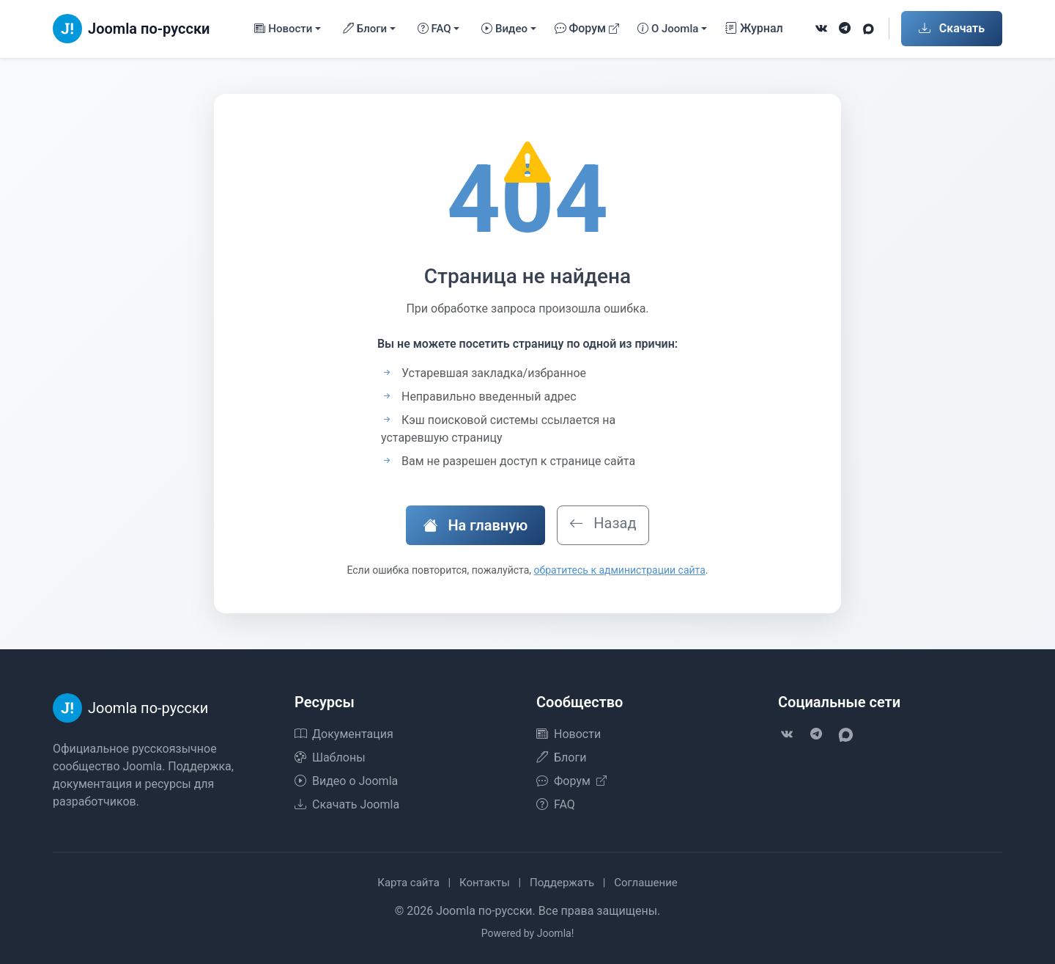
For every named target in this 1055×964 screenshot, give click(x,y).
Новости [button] (283, 29)
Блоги (561, 757)
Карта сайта (408, 882)
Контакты (484, 882)
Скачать (952, 28)
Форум (587, 28)
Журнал (754, 28)
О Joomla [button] (667, 29)
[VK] (821, 28)
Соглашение (646, 882)
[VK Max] (868, 28)
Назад (602, 523)
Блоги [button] (365, 29)
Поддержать (562, 882)
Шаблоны (330, 757)
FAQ (555, 804)
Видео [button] (504, 29)
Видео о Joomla (346, 781)
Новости (568, 734)
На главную (475, 525)
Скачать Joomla (347, 804)
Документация (344, 734)
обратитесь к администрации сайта (620, 570)
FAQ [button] (434, 29)
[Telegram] (845, 28)
